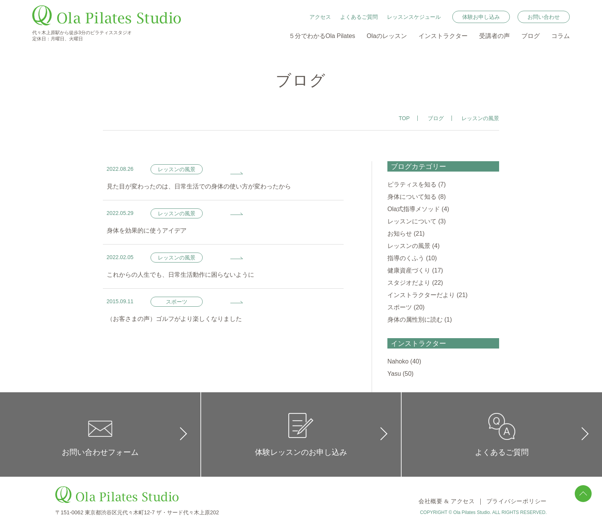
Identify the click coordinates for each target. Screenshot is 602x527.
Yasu (394, 373)
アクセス (320, 17)
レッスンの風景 (408, 246)
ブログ (530, 36)
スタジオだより (408, 282)
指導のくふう (405, 258)
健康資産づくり (408, 270)
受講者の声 (494, 36)
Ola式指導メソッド (413, 209)
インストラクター (443, 36)
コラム (560, 36)
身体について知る (412, 196)
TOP (404, 118)
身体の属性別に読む (415, 319)
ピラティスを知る (412, 184)
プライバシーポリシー (512, 502)
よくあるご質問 (359, 17)
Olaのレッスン (387, 36)
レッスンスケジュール (414, 17)
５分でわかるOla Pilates (322, 36)
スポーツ (399, 307)
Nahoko (397, 361)
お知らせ (399, 233)
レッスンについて (412, 221)
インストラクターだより (421, 295)
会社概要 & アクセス (434, 502)
